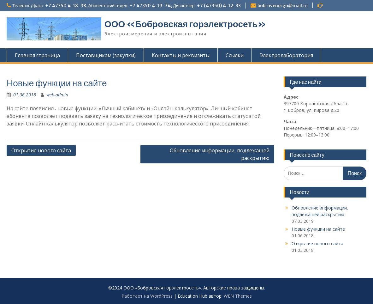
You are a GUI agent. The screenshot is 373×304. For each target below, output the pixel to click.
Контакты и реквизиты (181, 55)
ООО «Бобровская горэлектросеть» (185, 24)
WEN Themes (238, 296)
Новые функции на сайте (318, 229)
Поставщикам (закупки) (106, 55)
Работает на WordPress (147, 296)
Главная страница (37, 55)
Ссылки (235, 55)
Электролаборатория (286, 55)
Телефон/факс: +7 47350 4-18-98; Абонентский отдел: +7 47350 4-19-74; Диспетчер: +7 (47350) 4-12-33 (126, 6)
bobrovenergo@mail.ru (283, 6)
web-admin (57, 95)
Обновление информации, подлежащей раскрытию (219, 154)
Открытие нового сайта (41, 150)
